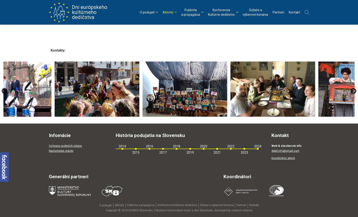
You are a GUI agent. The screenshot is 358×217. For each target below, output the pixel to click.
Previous (4, 91)
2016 (149, 146)
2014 (122, 146)
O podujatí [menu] (149, 12)
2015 (136, 152)
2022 (230, 146)
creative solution (242, 210)
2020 (203, 146)
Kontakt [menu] (294, 12)
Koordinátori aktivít (283, 158)
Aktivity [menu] (170, 12)
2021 (217, 152)
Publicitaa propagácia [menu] (192, 12)
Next (353, 91)
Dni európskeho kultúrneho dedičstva (78, 12)
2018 (176, 146)
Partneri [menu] (278, 12)
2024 (257, 146)
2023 (244, 152)
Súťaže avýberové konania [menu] (255, 12)
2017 (163, 152)
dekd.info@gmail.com (285, 150)
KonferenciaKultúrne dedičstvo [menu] (223, 12)
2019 (190, 152)
